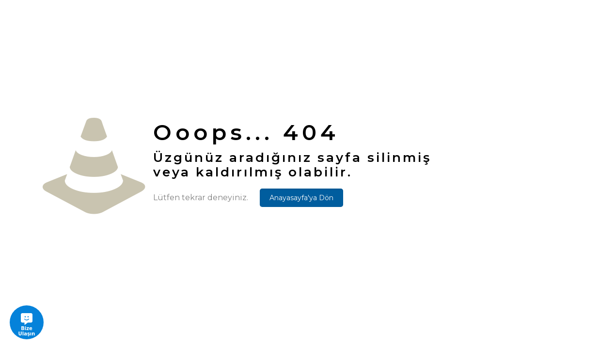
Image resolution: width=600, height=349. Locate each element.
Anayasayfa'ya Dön (301, 197)
